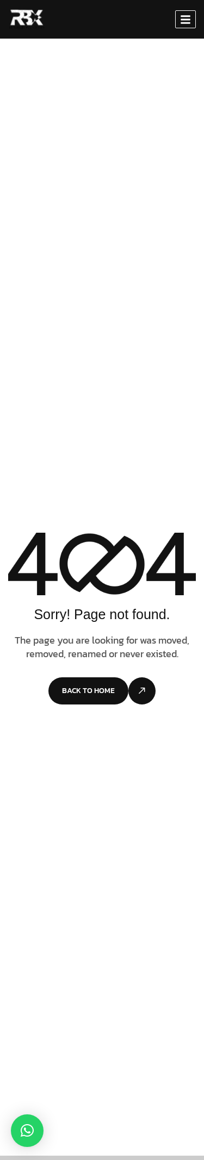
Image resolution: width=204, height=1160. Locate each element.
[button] (27, 1130)
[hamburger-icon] (185, 19)
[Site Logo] (26, 18)
